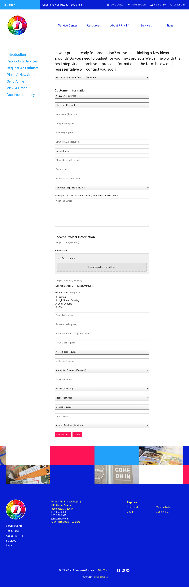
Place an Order (138, 4)
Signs (169, 25)
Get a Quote (117, 4)
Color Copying (63, 303)
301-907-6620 (58, 515)
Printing (60, 297)
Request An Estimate (23, 68)
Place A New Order (21, 75)
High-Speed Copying (67, 300)
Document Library (21, 95)
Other (59, 307)
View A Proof (17, 88)
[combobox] (20, 4)
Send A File (15, 81)
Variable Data (163, 507)
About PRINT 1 (120, 25)
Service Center (67, 25)
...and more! (162, 511)
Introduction (16, 55)
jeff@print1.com (59, 518)
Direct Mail (179, 4)
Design (130, 511)
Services (146, 25)
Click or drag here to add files (102, 267)
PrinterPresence (100, 577)
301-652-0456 (58, 512)
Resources (94, 25)
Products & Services (22, 61)
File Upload (61, 250)
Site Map (102, 570)
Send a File (160, 4)
